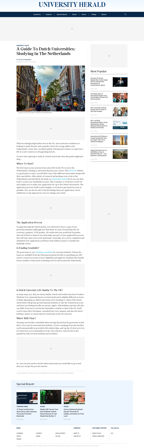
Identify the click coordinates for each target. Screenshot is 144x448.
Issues (42, 406)
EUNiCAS (72, 170)
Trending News (22, 406)
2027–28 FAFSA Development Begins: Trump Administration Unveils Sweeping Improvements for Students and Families (99, 124)
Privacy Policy (95, 445)
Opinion (103, 14)
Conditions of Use (84, 445)
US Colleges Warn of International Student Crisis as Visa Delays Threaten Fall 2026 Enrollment (99, 96)
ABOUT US (76, 433)
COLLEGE (57, 436)
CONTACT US (77, 436)
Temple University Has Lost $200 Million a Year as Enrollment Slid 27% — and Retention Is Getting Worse (99, 152)
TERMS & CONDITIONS (98, 436)
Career (84, 14)
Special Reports (62, 14)
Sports (74, 14)
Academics (37, 14)
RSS (112, 433)
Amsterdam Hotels (59, 179)
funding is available (44, 252)
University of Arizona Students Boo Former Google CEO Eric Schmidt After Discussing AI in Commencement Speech (99, 81)
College (93, 14)
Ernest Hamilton (25, 59)
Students (49, 14)
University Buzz (23, 45)
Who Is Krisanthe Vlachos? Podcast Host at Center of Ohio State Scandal (98, 109)
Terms (76, 445)
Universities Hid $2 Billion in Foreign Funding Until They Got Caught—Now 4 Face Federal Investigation (99, 138)
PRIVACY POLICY (96, 433)
